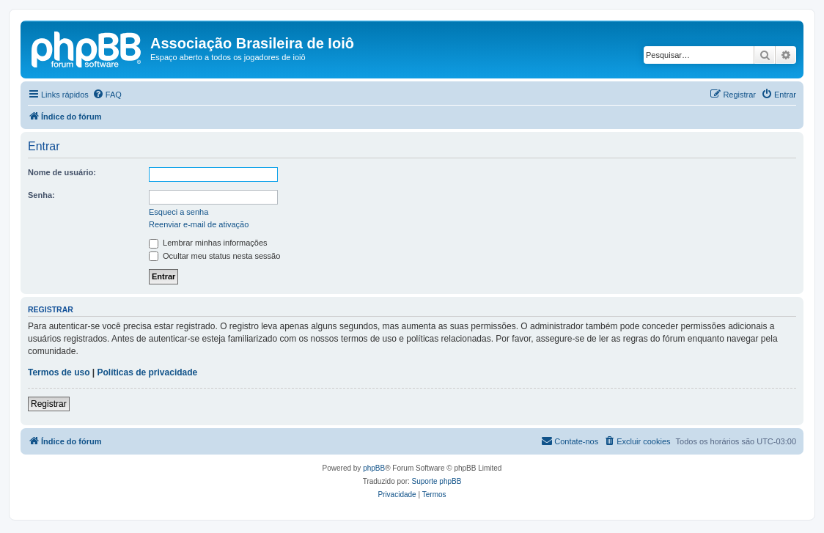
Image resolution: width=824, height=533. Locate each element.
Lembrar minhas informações (208, 242)
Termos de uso (58, 372)
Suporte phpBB (437, 481)
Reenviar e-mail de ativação (199, 224)
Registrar (49, 404)
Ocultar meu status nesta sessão (214, 255)
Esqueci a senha (178, 211)
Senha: (41, 195)
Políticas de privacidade (148, 372)
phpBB (374, 468)
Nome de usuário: (62, 172)
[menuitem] (107, 94)
